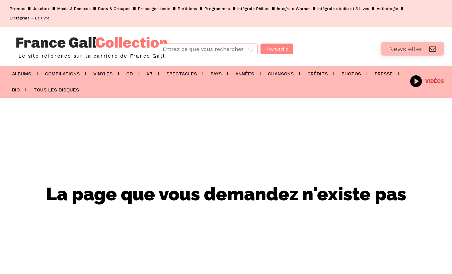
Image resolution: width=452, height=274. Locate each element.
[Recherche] (276, 49)
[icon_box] (427, 80)
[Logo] (75, 46)
